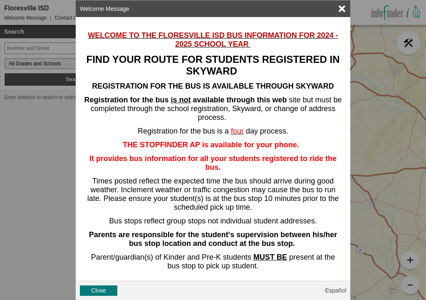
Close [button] (98, 290)
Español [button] (335, 290)
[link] (342, 8)
